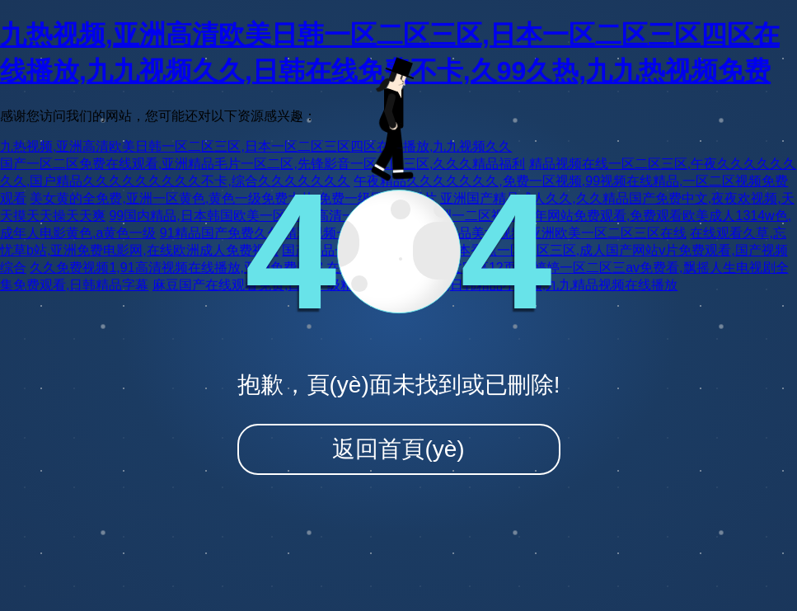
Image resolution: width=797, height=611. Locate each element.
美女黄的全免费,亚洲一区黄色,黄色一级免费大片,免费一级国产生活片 (233, 198)
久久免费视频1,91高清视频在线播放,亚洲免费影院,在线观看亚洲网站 (231, 268)
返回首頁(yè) (398, 449)
